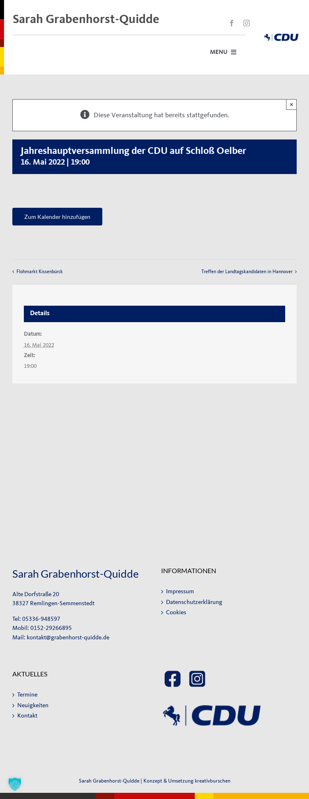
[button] (15, 784)
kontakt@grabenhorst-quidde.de (68, 637)
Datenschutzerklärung (194, 602)
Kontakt (27, 715)
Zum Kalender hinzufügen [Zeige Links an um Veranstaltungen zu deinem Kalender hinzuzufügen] (57, 216)
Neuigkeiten (32, 705)
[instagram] (246, 23)
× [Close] (291, 104)
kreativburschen (213, 781)
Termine (27, 694)
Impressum (180, 591)
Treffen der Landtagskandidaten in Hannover (247, 271)
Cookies (176, 612)
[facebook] (231, 23)
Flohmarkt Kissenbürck (39, 271)
